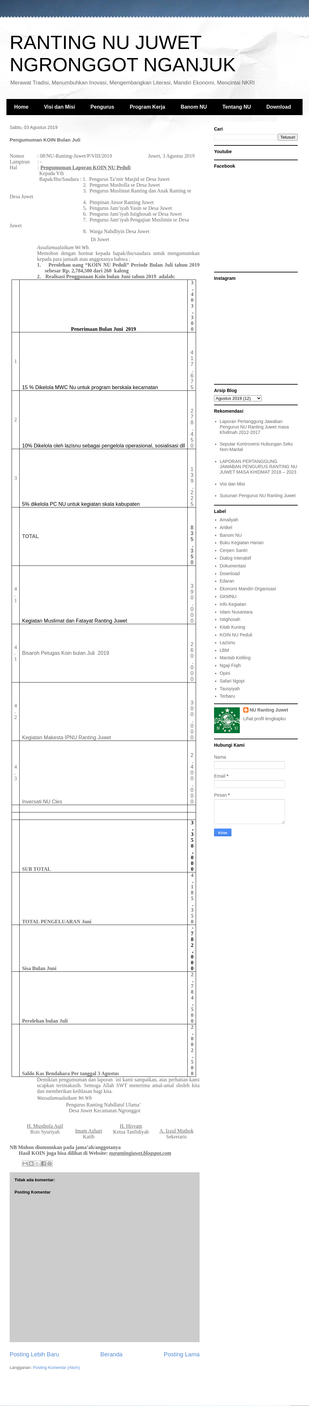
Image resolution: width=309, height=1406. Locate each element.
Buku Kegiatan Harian (242, 542)
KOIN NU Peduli (236, 634)
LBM (224, 650)
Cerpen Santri (234, 550)
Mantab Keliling (235, 657)
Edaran (227, 581)
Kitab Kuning (232, 627)
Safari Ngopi (232, 680)
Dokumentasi (233, 565)
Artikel (226, 527)
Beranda (111, 1354)
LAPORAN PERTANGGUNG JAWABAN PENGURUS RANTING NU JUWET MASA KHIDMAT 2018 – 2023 (258, 467)
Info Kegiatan (233, 604)
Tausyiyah (230, 688)
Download (279, 107)
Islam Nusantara (236, 612)
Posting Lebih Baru (34, 1354)
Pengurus (102, 107)
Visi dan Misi (59, 107)
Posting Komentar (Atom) (56, 1367)
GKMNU (228, 596)
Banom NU (194, 107)
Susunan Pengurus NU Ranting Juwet (258, 495)
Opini (225, 673)
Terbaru (227, 696)
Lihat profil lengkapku (264, 718)
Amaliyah (229, 519)
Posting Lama (182, 1354)
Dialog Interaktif (235, 558)
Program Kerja (147, 107)
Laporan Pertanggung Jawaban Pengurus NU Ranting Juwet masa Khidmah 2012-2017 (254, 427)
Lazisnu (227, 642)
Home (21, 107)
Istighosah (230, 619)
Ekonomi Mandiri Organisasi (248, 588)
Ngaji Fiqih (230, 665)
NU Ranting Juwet (269, 710)
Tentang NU (236, 107)
